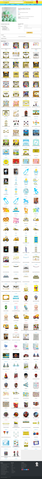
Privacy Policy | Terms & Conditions (3, 477)
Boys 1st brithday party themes (4, 464)
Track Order (32, 0)
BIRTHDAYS (9, 4)
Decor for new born (3, 470)
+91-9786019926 (8, 0)
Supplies (12, 465)
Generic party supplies (3, 474)
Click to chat (4, 0)
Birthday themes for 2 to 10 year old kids (5, 466)
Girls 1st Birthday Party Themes (4, 465)
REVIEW (30, 4)
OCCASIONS (15, 4)
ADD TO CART (29, 32)
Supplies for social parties (3, 473)
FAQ (26, 4)
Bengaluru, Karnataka (24, 466)
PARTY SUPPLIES (22, 4)
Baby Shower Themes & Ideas (4, 469)
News (12, 466)
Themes (12, 464)
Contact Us (13, 470)
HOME (5, 4)
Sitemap (12, 469)
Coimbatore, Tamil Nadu (24, 465)
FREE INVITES (35, 4)
